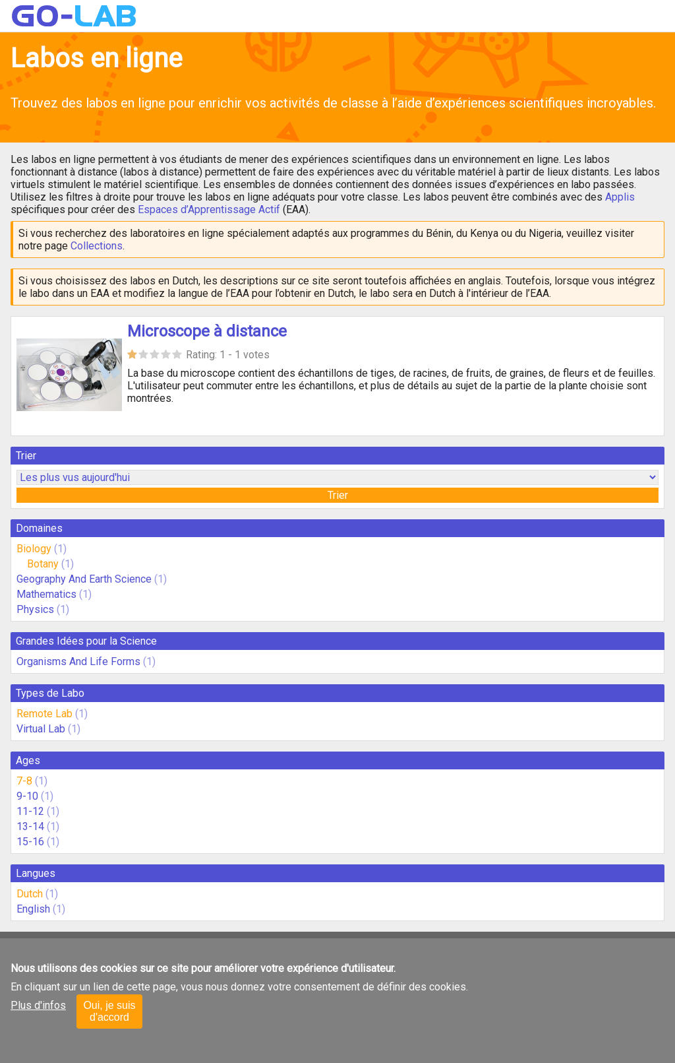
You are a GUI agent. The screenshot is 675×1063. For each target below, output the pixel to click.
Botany (43, 564)
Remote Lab (44, 713)
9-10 (27, 796)
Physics (35, 609)
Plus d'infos (38, 1005)
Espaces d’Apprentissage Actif (209, 209)
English (33, 909)
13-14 (30, 826)
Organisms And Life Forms (78, 661)
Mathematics (46, 594)
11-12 (30, 811)
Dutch (29, 893)
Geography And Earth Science (84, 579)
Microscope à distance (207, 331)
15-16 (30, 841)
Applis (620, 197)
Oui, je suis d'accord (109, 1011)
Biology (33, 548)
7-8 (24, 781)
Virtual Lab (40, 729)
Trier (338, 495)
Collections (97, 246)
